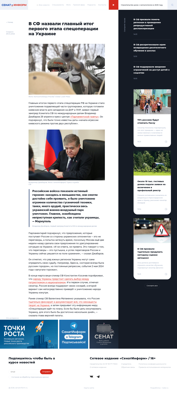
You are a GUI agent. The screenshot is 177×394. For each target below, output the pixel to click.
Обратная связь (128, 367)
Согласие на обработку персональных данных (30, 377)
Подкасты (91, 5)
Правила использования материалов (155, 367)
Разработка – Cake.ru (159, 388)
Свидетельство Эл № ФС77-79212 (103, 364)
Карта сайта (89, 388)
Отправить (46, 372)
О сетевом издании (98, 367)
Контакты (102, 5)
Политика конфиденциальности (152, 364)
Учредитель (126, 364)
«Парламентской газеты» (84, 116)
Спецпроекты (58, 5)
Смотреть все (152, 286)
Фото (68, 5)
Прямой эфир (79, 5)
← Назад (9, 22)
